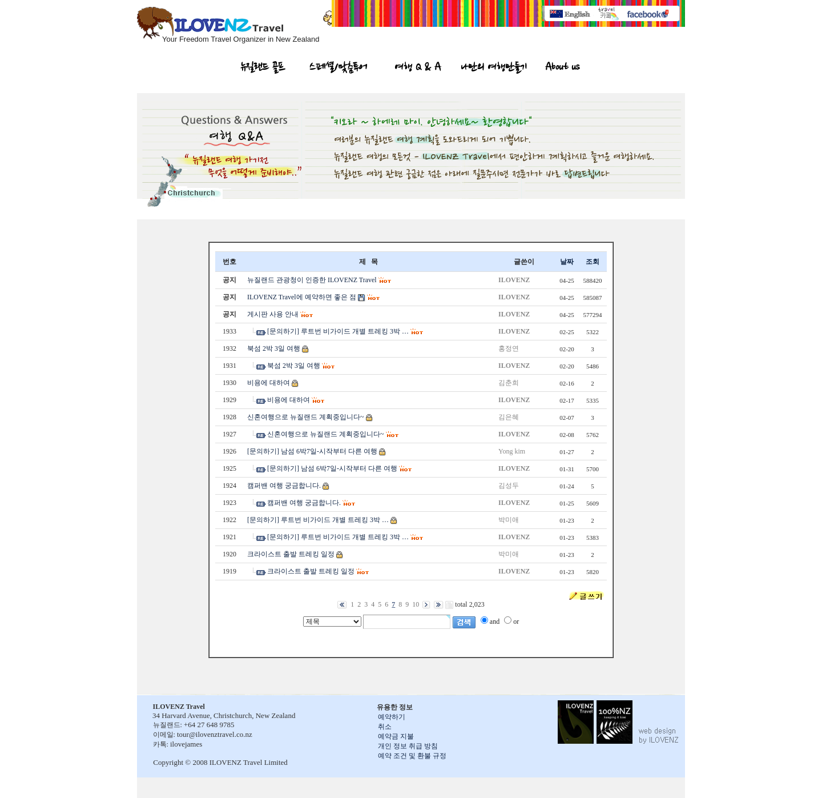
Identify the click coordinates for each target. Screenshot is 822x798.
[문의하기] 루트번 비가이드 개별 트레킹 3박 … (338, 331)
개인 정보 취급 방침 (408, 746)
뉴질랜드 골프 (263, 68)
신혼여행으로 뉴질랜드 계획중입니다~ (305, 417)
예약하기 (391, 717)
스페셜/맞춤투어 (338, 68)
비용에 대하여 (268, 383)
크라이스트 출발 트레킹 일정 (291, 554)
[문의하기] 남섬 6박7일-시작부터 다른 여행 (312, 451)
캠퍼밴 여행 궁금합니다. (284, 486)
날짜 (567, 262)
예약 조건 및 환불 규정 (412, 756)
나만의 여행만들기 (494, 68)
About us (562, 68)
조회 (592, 262)
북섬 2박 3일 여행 (273, 348)
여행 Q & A (418, 68)
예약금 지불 (396, 736)
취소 (385, 727)
